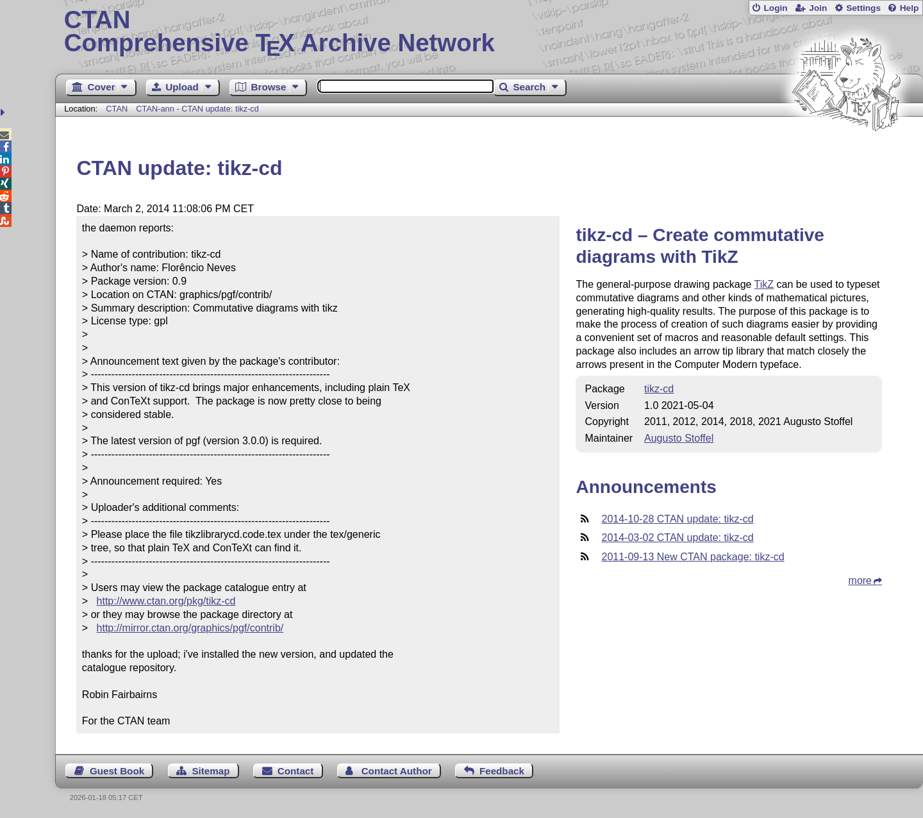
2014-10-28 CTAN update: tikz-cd (677, 518)
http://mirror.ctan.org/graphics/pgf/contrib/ (190, 627)
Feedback (501, 770)
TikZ (764, 284)
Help (909, 8)
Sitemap (210, 770)
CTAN (117, 108)
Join (818, 8)
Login (775, 8)
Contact (296, 770)
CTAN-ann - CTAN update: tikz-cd (197, 108)
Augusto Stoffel (678, 438)
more (860, 580)
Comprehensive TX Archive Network (489, 32)
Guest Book (117, 770)
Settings (863, 8)
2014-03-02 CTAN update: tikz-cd (677, 537)
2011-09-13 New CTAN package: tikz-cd (692, 556)
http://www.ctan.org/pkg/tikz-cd (166, 601)
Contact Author (397, 770)
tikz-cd (659, 388)
